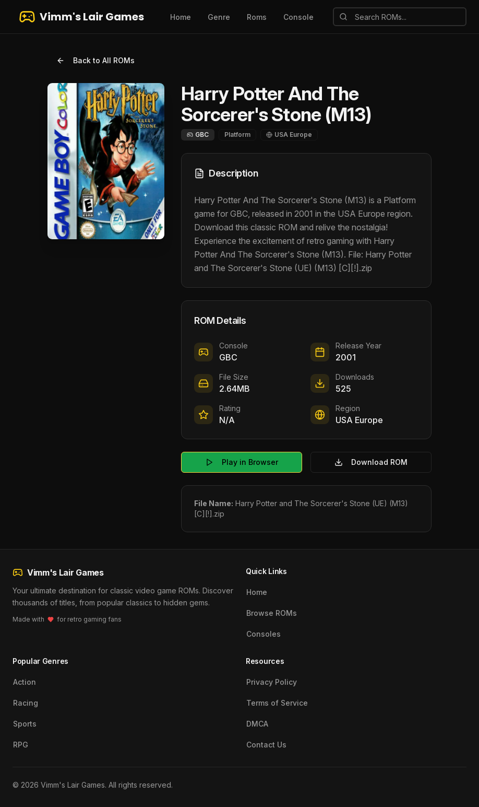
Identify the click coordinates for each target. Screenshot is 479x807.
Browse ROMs (271, 613)
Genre (219, 17)
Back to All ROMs (95, 60)
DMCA (257, 723)
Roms (257, 17)
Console (298, 17)
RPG (20, 744)
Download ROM (371, 462)
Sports (25, 723)
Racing (25, 702)
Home (180, 17)
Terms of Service (277, 702)
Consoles (263, 633)
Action (24, 681)
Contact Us (266, 744)
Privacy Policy (271, 681)
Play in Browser (241, 462)
